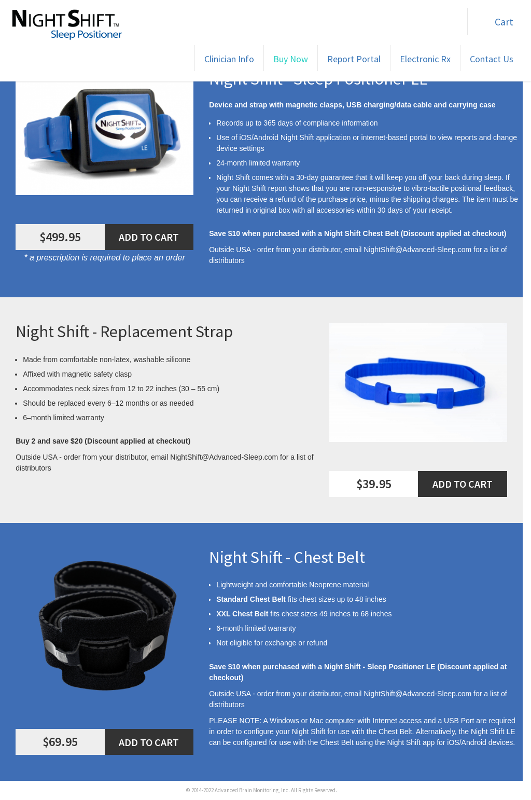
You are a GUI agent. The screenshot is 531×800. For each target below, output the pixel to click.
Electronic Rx (425, 59)
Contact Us (491, 59)
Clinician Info (229, 59)
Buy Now (290, 59)
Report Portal (354, 59)
